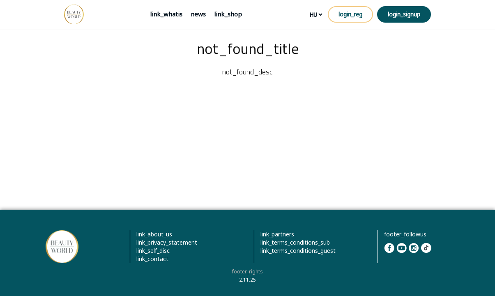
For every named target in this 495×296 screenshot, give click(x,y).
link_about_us (154, 234)
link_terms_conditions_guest (298, 250)
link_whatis (166, 14)
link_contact (152, 259)
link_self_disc (153, 250)
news (198, 14)
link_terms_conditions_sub (295, 242)
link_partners (277, 234)
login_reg (350, 14)
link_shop (228, 14)
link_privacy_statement (166, 242)
